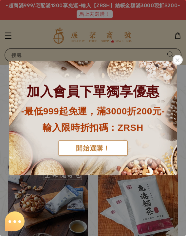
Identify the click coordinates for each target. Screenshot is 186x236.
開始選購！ (93, 147)
